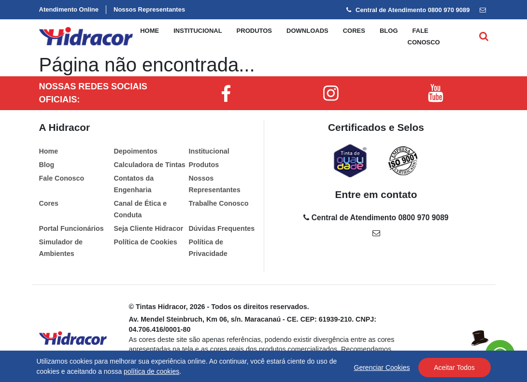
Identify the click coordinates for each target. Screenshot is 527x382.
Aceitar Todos (454, 367)
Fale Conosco (62, 178)
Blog (389, 30)
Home (149, 30)
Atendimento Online (69, 9)
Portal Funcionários (71, 228)
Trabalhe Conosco (218, 203)
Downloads (307, 30)
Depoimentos (135, 151)
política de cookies (151, 371)
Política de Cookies (145, 242)
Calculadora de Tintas (149, 165)
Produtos (254, 30)
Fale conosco (424, 36)
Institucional (197, 30)
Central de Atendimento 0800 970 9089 (408, 10)
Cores (354, 30)
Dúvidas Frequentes (221, 228)
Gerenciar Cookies (382, 367)
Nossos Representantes (149, 9)
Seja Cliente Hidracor (148, 228)
